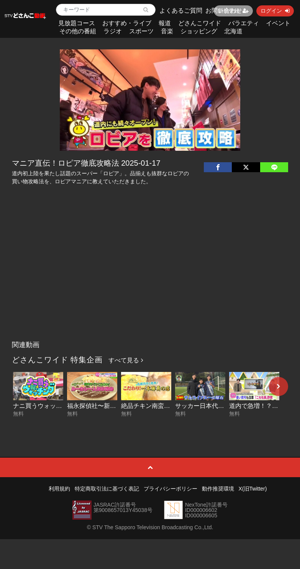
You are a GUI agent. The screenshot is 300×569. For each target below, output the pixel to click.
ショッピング (198, 31)
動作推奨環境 (218, 489)
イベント (278, 23)
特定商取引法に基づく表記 (107, 489)
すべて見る (125, 360)
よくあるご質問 (180, 10)
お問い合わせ (223, 10)
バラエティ (243, 23)
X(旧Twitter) (253, 489)
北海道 (233, 31)
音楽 (167, 31)
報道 (165, 23)
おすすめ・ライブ (126, 23)
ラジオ (112, 31)
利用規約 (59, 489)
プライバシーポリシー (170, 489)
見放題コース (76, 23)
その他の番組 (77, 31)
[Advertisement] (150, 279)
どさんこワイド (199, 23)
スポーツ (141, 31)
